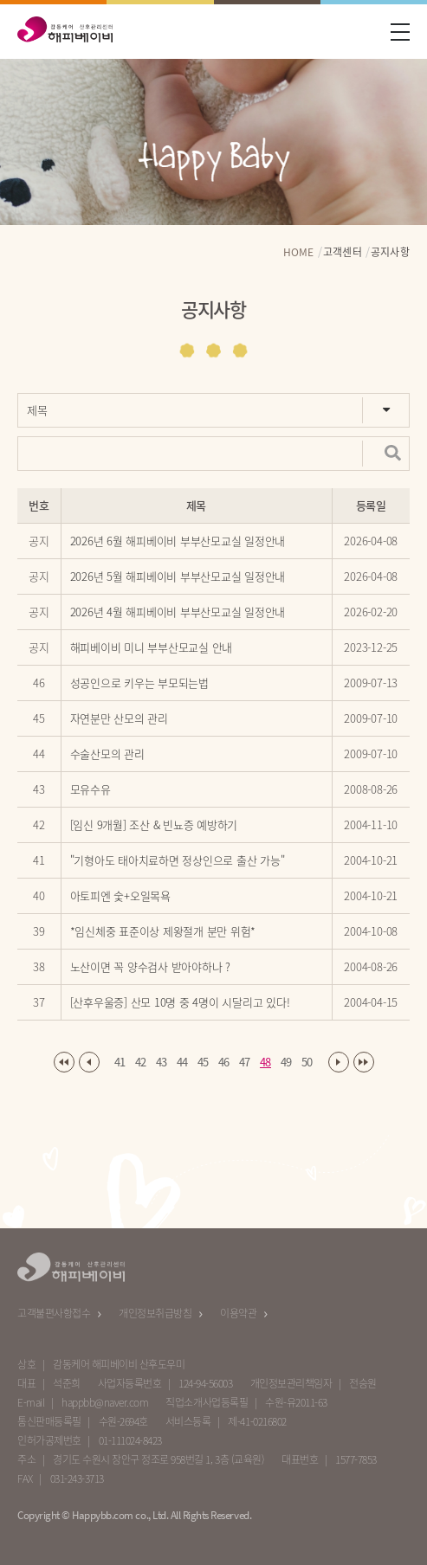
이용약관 (238, 1313)
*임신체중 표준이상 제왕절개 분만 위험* (163, 934)
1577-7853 (356, 1459)
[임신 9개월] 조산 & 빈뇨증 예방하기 (154, 828)
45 (203, 1065)
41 (120, 1065)
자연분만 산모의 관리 (119, 721)
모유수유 (90, 792)
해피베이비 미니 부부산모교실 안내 (151, 650)
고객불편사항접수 (53, 1313)
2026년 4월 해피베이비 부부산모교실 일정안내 (178, 615)
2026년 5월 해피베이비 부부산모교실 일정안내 (178, 579)
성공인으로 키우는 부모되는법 (139, 686)
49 (286, 1065)
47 (244, 1065)
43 (161, 1065)
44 (182, 1065)
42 (140, 1065)
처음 (64, 1065)
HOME (298, 255)
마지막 (363, 1065)
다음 (338, 1065)
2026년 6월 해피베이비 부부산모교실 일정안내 (178, 544)
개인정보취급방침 (155, 1313)
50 (307, 1065)
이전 (89, 1065)
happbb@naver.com (104, 1402)
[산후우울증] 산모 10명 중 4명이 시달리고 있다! (180, 1005)
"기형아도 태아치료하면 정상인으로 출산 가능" (177, 863)
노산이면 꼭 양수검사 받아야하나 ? (150, 970)
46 (224, 1065)
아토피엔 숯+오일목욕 (120, 899)
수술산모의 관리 (107, 757)
